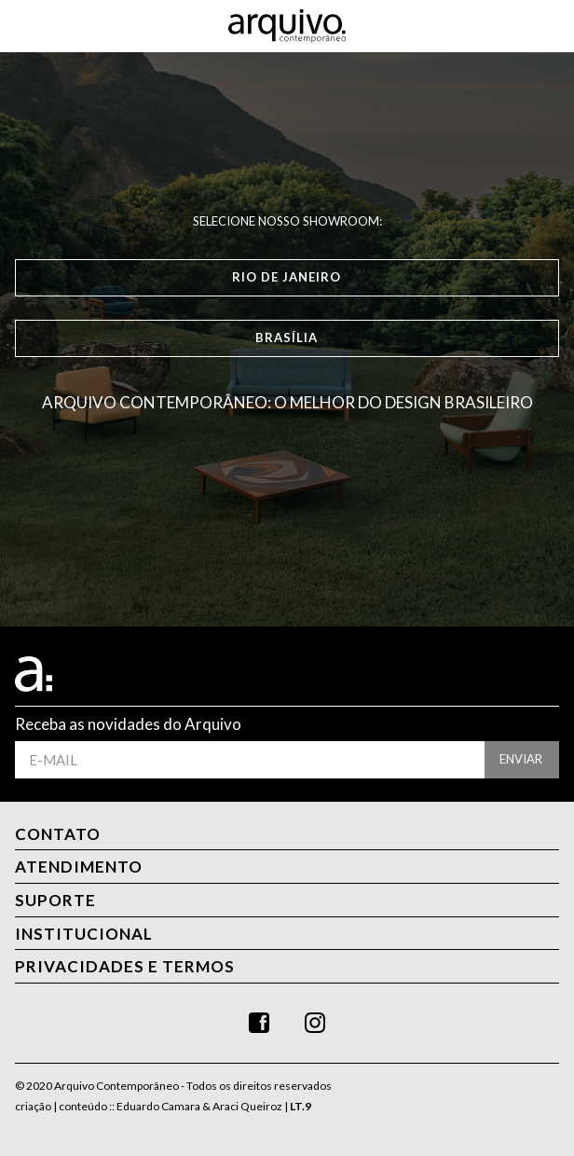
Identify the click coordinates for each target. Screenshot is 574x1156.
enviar (520, 758)
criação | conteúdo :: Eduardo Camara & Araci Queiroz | (163, 1106)
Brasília (286, 337)
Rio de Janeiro (286, 276)
